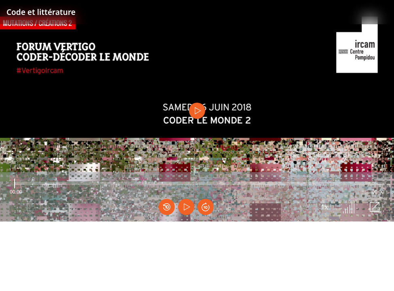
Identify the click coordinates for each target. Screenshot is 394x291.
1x (324, 206)
